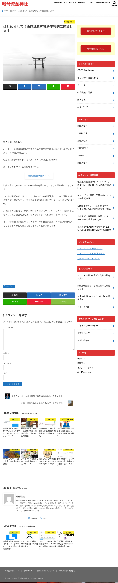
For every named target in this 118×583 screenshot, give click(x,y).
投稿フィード (83, 347)
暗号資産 (81, 100)
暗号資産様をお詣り (95, 50)
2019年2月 (82, 132)
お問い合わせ (83, 325)
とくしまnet (82, 293)
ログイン (81, 343)
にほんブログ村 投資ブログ (89, 238)
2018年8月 (82, 159)
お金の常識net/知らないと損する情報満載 (94, 284)
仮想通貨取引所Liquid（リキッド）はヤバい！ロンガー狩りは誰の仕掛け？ (94, 178)
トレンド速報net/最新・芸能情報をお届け (94, 264)
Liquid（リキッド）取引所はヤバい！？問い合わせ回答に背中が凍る (94, 198)
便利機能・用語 (84, 93)
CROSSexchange (85, 72)
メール (7, 364)
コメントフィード (85, 351)
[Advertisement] (39, 114)
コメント (8, 328)
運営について (83, 318)
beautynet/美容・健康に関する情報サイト (94, 274)
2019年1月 (82, 138)
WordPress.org (83, 356)
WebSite (34, 519)
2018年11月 (82, 152)
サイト (6, 374)
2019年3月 (82, 125)
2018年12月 (82, 145)
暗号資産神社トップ (60, 2)
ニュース (81, 86)
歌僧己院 (20, 497)
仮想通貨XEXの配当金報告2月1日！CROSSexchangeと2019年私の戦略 (93, 217)
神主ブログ (72, 2)
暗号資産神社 (15, 3)
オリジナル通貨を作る (87, 79)
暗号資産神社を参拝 (95, 31)
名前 (6, 354)
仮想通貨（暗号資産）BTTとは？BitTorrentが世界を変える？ (92, 208)
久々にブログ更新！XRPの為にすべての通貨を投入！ (94, 188)
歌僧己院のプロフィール (86, 2)
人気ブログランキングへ (87, 247)
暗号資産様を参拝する (103, 2)
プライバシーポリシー (87, 311)
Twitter (45, 519)
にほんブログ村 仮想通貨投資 (90, 242)
